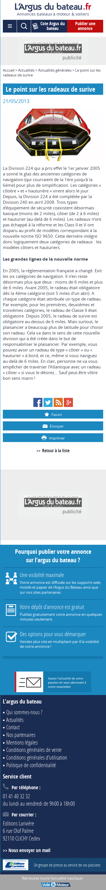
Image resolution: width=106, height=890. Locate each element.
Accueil (8, 70)
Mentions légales (22, 742)
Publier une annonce (85, 26)
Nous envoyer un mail (29, 850)
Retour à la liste (56, 450)
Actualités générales (55, 70)
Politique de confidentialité (31, 765)
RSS (58, 402)
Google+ (68, 402)
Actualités (26, 70)
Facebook (37, 402)
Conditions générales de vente (34, 749)
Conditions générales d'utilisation (36, 757)
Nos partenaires (20, 734)
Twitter (48, 402)
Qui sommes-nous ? (24, 712)
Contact (13, 727)
